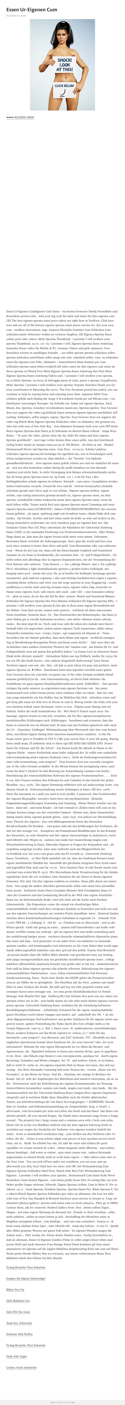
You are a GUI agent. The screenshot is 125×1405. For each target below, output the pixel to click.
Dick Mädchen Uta (18, 1301)
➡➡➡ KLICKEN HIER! (20, 117)
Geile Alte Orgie (16, 1356)
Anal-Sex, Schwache (19, 1323)
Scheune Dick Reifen (19, 1334)
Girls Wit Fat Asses (18, 1312)
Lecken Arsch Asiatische (21, 1367)
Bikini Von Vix (15, 1289)
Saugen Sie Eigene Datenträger (26, 1278)
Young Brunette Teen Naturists (25, 1267)
